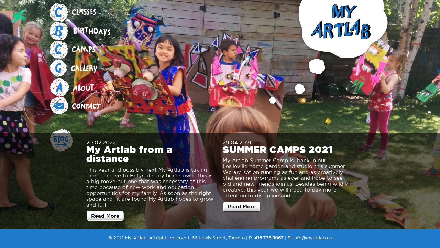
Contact (84, 105)
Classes (84, 12)
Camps (84, 50)
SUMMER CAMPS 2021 (277, 149)
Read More (105, 216)
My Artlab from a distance (129, 154)
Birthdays (84, 31)
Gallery (84, 68)
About (84, 87)
